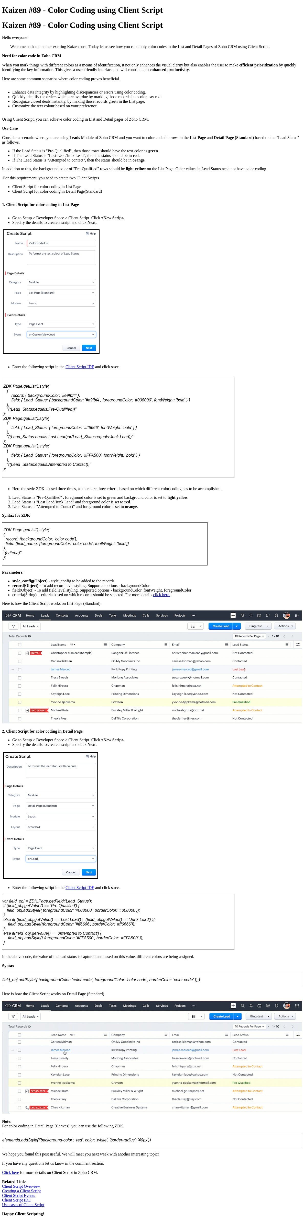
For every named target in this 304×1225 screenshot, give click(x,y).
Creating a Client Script (21, 1191)
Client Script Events (18, 1195)
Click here (10, 1172)
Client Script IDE (80, 367)
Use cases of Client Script (23, 1205)
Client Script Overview (21, 1186)
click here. (161, 595)
